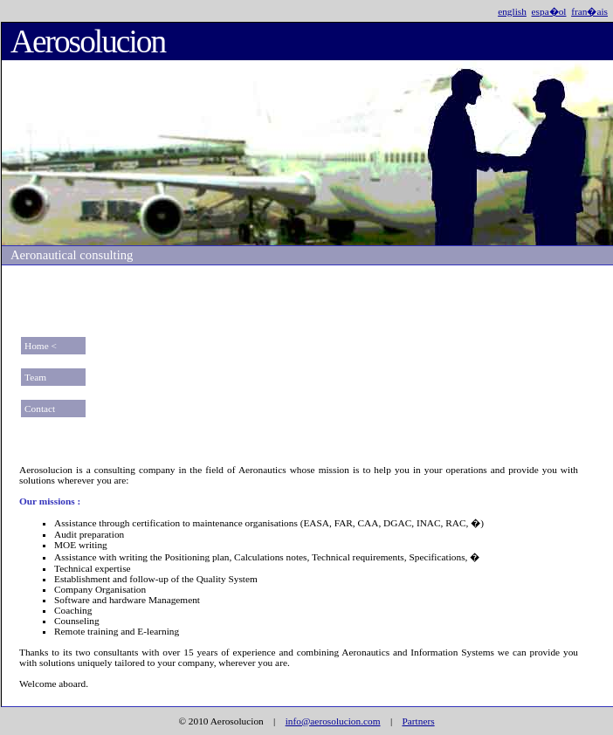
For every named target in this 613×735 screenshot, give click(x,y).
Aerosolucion (87, 41)
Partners (418, 721)
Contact (39, 408)
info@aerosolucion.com (333, 721)
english (512, 11)
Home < (40, 345)
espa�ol (549, 11)
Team (35, 377)
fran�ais (589, 11)
